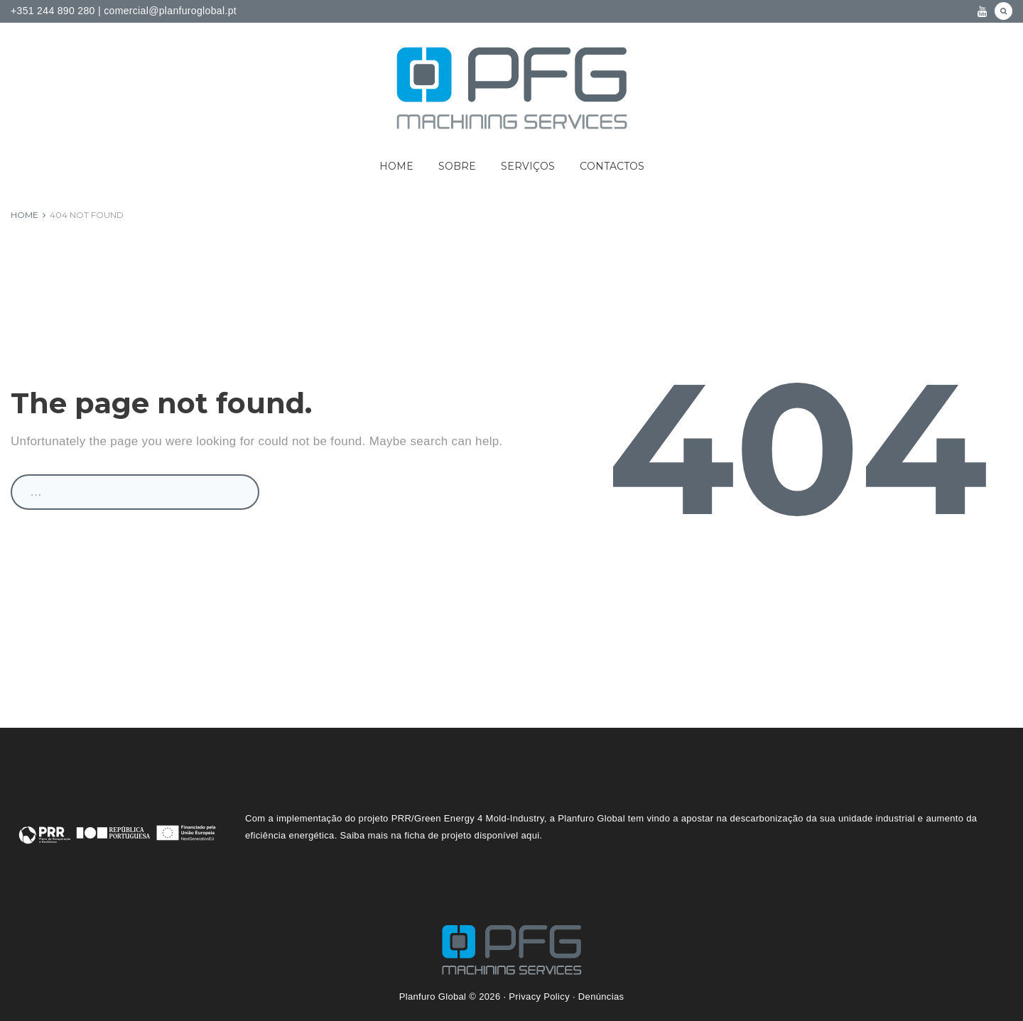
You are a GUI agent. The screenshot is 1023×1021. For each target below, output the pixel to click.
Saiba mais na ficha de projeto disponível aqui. (441, 835)
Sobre (457, 166)
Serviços (528, 166)
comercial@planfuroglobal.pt (169, 10)
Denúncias (601, 996)
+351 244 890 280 (53, 10)
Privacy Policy (539, 996)
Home (396, 166)
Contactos (612, 166)
